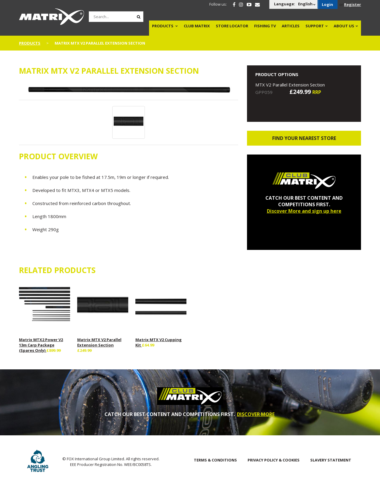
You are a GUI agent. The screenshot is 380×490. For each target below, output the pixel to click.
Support (314, 26)
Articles (291, 26)
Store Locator (232, 26)
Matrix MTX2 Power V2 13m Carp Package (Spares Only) (41, 345)
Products (162, 26)
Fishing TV (265, 26)
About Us (344, 26)
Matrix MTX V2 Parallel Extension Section (99, 342)
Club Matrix (197, 26)
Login (327, 4)
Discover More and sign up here (304, 211)
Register (352, 4)
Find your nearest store (304, 138)
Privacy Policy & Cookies (274, 460)
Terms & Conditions (215, 460)
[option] (128, 91)
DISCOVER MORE (256, 414)
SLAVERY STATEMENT (330, 460)
